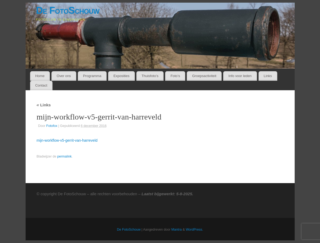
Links (268, 76)
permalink (64, 156)
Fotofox (51, 126)
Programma (92, 76)
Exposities (121, 76)
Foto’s (175, 76)
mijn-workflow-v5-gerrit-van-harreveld (67, 140)
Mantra (176, 229)
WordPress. (194, 229)
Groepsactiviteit (204, 76)
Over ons (64, 76)
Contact (41, 85)
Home (39, 76)
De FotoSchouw (67, 10)
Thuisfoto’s (149, 76)
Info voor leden (240, 76)
